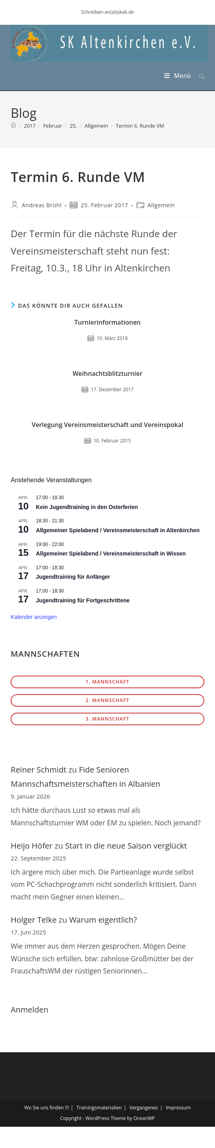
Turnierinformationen (107, 322)
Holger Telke (33, 919)
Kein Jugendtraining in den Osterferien (87, 507)
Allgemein (161, 205)
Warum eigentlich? (103, 919)
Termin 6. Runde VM (140, 125)
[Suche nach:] (198, 75)
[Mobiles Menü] (178, 75)
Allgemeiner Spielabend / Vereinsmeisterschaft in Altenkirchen (118, 530)
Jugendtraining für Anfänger (73, 577)
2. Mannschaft (108, 700)
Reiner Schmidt (38, 769)
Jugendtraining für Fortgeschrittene (83, 600)
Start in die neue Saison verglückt (126, 845)
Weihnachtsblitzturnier (107, 373)
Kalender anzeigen (34, 617)
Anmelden (29, 1009)
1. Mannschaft (108, 681)
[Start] (13, 125)
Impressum (178, 1107)
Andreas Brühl (41, 205)
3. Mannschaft (108, 718)
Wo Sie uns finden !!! (46, 1107)
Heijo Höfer (31, 845)
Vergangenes (144, 1107)
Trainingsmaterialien (99, 1107)
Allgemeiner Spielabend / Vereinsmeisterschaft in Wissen (110, 553)
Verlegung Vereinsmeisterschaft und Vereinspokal (107, 424)
